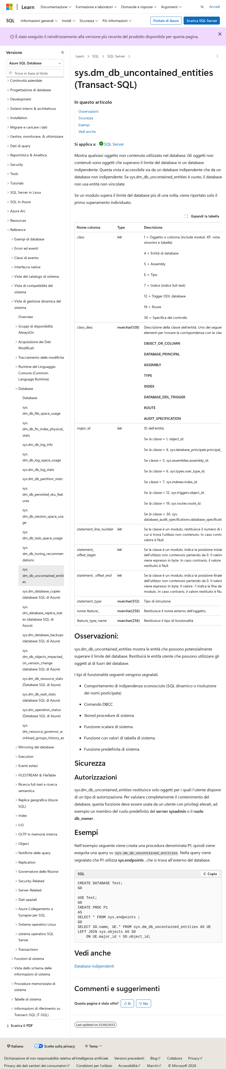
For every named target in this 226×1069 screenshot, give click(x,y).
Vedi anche (87, 131)
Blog (153, 1058)
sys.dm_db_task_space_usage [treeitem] (42, 535)
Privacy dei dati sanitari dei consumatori (35, 1065)
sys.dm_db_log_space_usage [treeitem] (41, 457)
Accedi (214, 6)
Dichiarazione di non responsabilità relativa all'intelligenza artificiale (56, 1058)
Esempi (83, 124)
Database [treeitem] (29, 397)
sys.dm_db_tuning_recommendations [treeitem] (42, 553)
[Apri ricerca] (202, 6)
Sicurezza (85, 117)
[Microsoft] (9, 7)
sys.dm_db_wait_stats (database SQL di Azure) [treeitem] (41, 697)
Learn (79, 56)
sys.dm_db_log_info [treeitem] (37, 444)
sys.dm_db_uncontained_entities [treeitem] (43, 575)
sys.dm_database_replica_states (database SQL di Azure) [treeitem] (42, 616)
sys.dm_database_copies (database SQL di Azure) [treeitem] (41, 594)
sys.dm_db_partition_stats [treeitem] (42, 478)
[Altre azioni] (217, 56)
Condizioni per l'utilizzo (94, 1065)
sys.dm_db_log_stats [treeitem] (38, 469)
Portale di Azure (166, 20)
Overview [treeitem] (25, 316)
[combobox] (35, 63)
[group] (148, 423)
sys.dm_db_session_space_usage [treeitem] (42, 516)
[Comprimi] (62, 52)
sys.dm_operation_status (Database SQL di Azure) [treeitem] (41, 712)
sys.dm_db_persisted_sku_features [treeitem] (42, 494)
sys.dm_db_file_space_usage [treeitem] (41, 410)
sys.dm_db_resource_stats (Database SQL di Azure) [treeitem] (42, 681)
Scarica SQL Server (202, 20)
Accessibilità (127, 1065)
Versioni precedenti (129, 1058)
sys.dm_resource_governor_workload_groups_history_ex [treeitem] (43, 731)
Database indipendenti (94, 966)
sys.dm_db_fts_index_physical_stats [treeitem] (43, 429)
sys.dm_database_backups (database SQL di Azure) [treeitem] (42, 638)
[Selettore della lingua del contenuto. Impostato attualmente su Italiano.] (15, 1046)
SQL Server (116, 56)
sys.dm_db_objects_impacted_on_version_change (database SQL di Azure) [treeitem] (43, 660)
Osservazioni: (88, 111)
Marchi (152, 1065)
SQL (95, 56)
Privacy (193, 1058)
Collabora (174, 1058)
